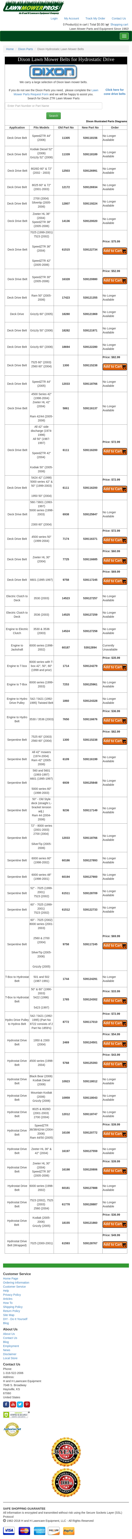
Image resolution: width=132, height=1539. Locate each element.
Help (6, 1290)
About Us (9, 1333)
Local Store (10, 1358)
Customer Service (14, 1286)
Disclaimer (9, 1354)
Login (54, 18)
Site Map (8, 1315)
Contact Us (119, 18)
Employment (11, 1346)
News (6, 1350)
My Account (71, 18)
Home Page (10, 1278)
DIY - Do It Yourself (15, 1319)
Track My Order (95, 18)
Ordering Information (16, 1282)
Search (53, 115)
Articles (7, 1298)
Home (10, 49)
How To (7, 1302)
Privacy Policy (12, 1294)
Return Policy (11, 1311)
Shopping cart (119, 24)
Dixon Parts (25, 49)
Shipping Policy (13, 1307)
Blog (6, 1323)
